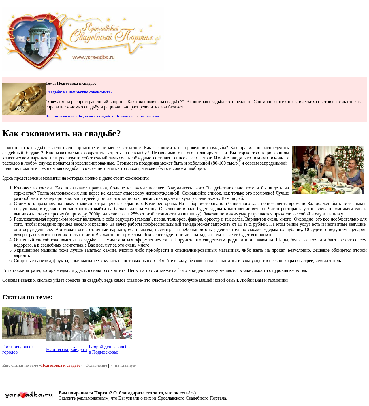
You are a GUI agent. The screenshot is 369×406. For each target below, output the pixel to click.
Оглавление (124, 116)
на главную (150, 116)
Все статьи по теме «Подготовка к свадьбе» (79, 116)
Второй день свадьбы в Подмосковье (110, 349)
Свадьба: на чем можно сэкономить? (79, 92)
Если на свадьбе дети (66, 349)
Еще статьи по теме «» (42, 365)
